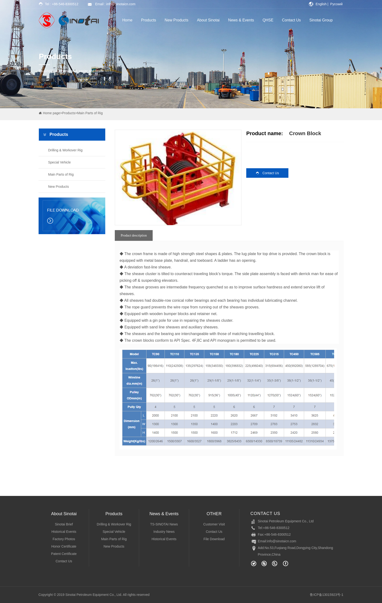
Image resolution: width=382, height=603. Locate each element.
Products (148, 20)
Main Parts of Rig (90, 113)
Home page (51, 113)
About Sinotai (208, 20)
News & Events (241, 20)
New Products (176, 20)
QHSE (268, 20)
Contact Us (291, 20)
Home (127, 20)
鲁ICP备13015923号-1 (326, 595)
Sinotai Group (321, 20)
